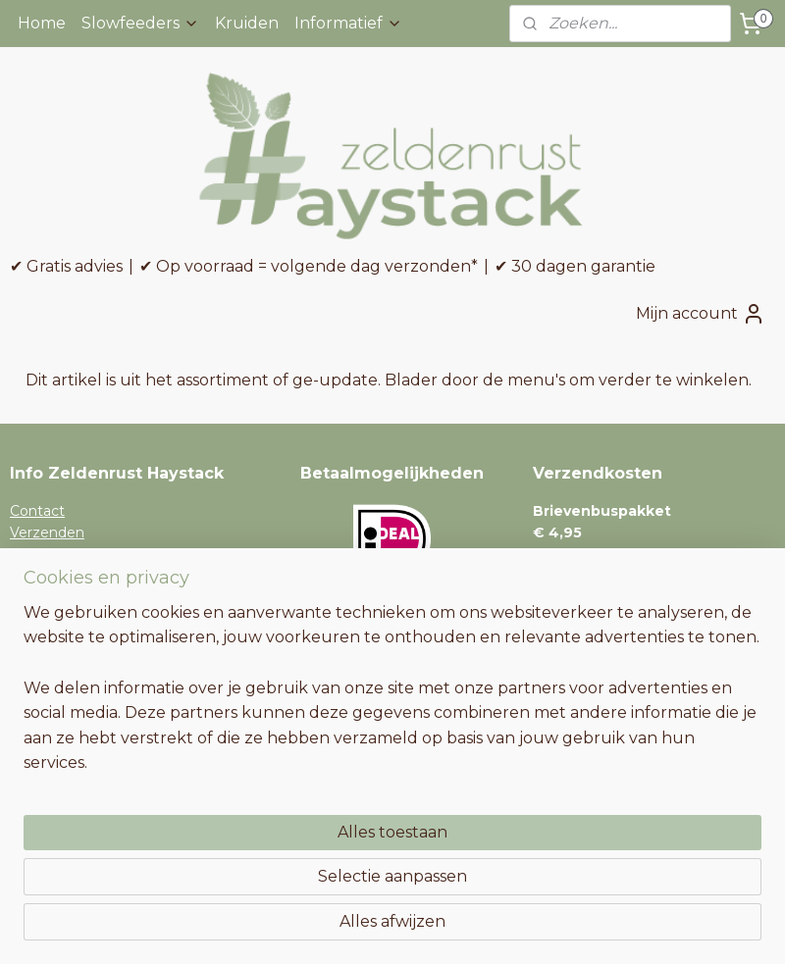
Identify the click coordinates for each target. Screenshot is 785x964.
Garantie (38, 599)
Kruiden (247, 23)
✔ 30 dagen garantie (575, 266)
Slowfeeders (140, 23)
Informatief (348, 23)
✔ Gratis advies (66, 266)
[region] (263, 826)
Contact (37, 511)
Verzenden (47, 532)
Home (42, 23)
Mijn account (700, 314)
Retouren (43, 576)
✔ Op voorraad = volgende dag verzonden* (308, 266)
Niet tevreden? (61, 621)
